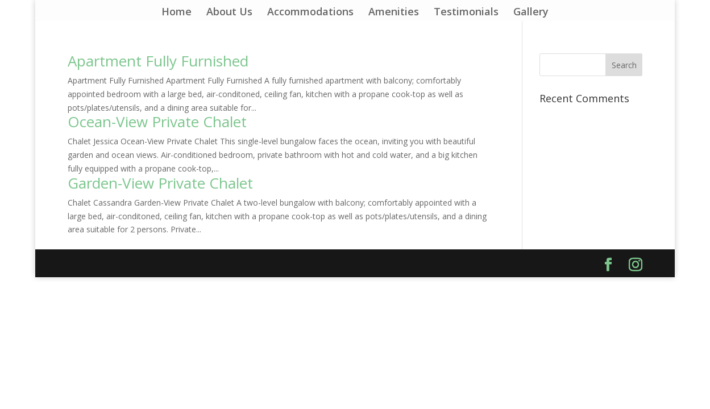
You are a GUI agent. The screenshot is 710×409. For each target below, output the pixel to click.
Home (176, 12)
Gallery (531, 12)
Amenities (393, 12)
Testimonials (466, 12)
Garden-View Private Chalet (160, 183)
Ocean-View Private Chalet (157, 121)
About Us (229, 12)
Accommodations (310, 12)
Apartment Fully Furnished (158, 61)
